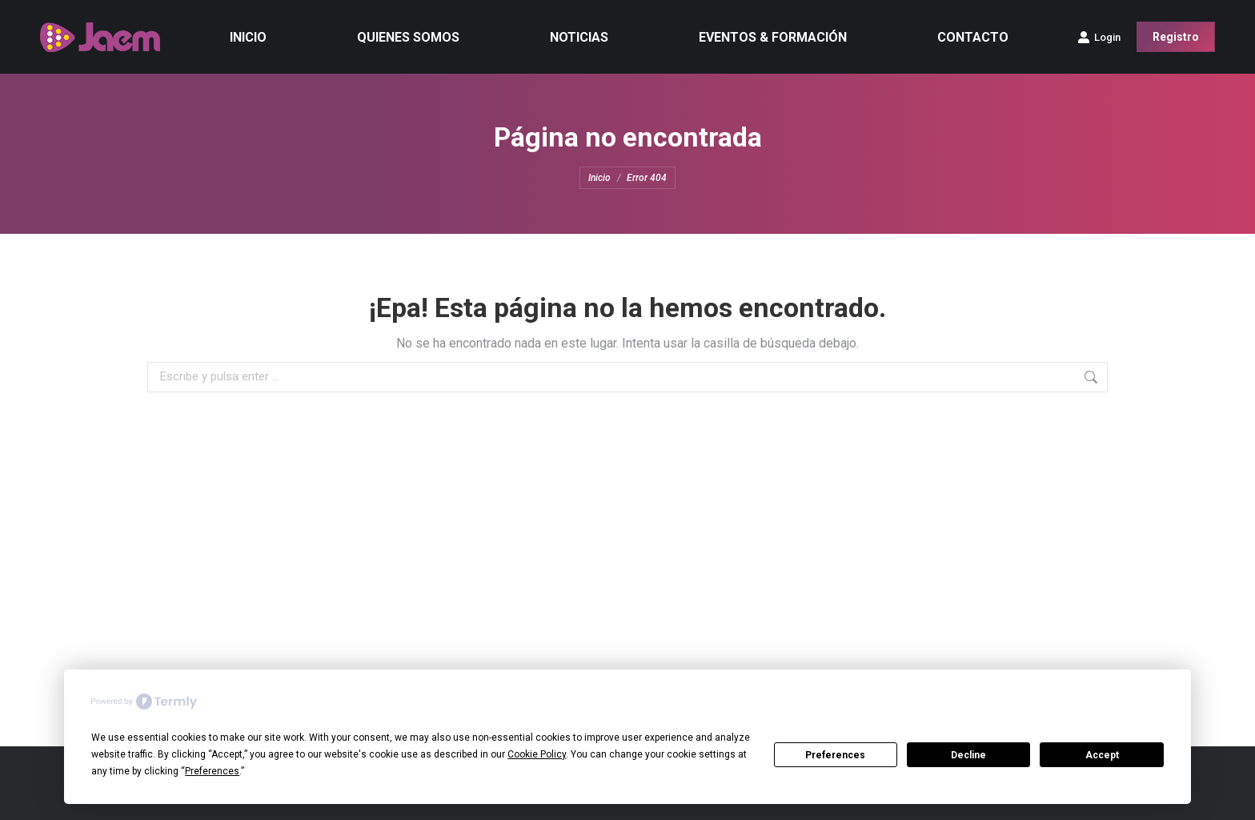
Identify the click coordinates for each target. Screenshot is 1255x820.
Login (1099, 36)
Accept (1102, 755)
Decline (968, 755)
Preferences (835, 755)
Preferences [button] (212, 771)
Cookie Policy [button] (536, 754)
